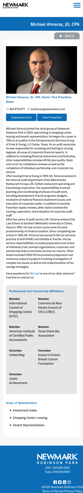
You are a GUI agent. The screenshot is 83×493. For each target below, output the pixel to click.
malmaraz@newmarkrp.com (47, 109)
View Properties (52, 117)
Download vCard (21, 117)
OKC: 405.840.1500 (57, 468)
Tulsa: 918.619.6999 (57, 472)
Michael (35, 273)
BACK (66, 35)
